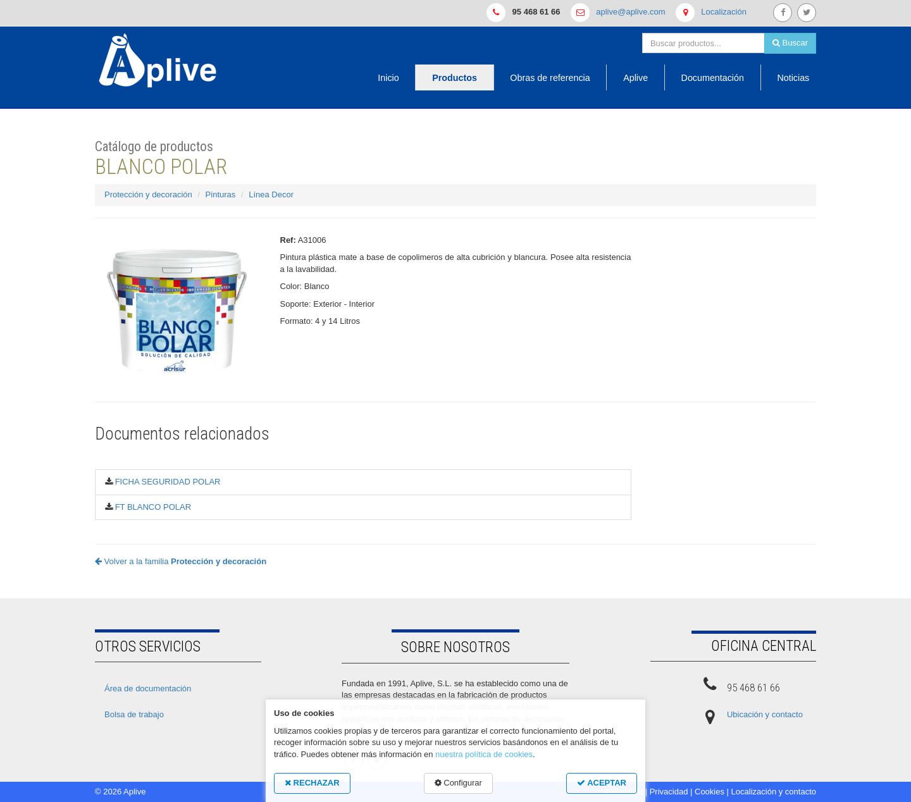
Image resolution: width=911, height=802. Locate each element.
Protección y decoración (148, 194)
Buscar (790, 42)
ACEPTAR (601, 782)
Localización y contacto (773, 791)
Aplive (635, 78)
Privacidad (669, 791)
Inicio (388, 78)
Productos (454, 78)
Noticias (793, 78)
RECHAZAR (312, 782)
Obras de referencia (550, 78)
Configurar (458, 782)
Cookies (709, 791)
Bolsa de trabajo (134, 714)
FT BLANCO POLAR (153, 507)
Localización (724, 11)
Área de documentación (147, 688)
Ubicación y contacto (765, 714)
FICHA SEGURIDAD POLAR (168, 481)
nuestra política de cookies (484, 754)
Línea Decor (271, 194)
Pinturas (221, 194)
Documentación (712, 78)
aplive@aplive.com (630, 11)
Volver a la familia (180, 561)
